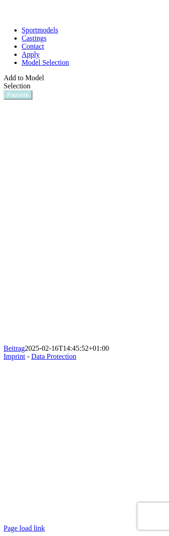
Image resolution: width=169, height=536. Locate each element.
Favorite (18, 95)
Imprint (14, 356)
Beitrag (14, 348)
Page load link (24, 528)
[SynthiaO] (84, 340)
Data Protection (53, 356)
